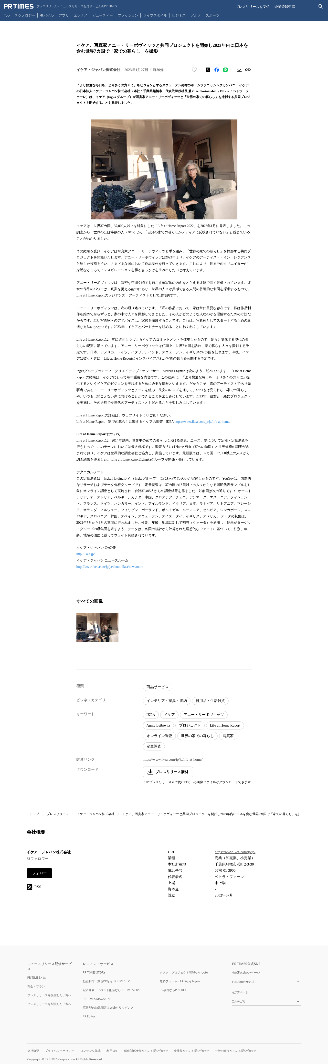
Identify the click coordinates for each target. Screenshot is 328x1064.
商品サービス (158, 687)
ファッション (128, 15)
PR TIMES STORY (94, 972)
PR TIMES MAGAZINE (97, 999)
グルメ (195, 15)
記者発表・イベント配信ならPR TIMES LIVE (111, 990)
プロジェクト (190, 725)
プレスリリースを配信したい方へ (49, 1004)
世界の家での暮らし (197, 736)
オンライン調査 (159, 736)
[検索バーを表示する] (320, 6)
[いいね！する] (194, 70)
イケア (169, 715)
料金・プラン (36, 986)
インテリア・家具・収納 (167, 701)
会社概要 (33, 1051)
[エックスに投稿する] (208, 70)
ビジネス (179, 15)
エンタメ (80, 15)
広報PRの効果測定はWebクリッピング (108, 1007)
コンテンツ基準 (90, 1051)
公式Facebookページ (246, 972)
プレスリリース (58, 814)
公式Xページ (240, 992)
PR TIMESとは (36, 977)
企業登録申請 (285, 6)
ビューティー (102, 15)
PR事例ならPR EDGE (173, 990)
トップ (34, 814)
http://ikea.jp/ (86, 554)
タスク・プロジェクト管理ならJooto (184, 972)
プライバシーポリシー (59, 1051)
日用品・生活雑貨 (210, 701)
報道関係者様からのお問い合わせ (146, 1051)
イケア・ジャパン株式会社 (95, 814)
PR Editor (89, 1016)
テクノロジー (25, 15)
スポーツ (212, 15)
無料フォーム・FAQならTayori (180, 981)
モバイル (47, 15)
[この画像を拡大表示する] (97, 627)
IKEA (151, 715)
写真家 (228, 736)
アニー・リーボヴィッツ (204, 715)
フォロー (39, 873)
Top (7, 15)
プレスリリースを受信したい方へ (49, 995)
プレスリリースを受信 (252, 6)
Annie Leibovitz (158, 725)
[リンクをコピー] (248, 70)
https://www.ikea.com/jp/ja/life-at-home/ (202, 422)
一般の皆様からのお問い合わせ (235, 1051)
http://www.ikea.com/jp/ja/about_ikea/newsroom (110, 567)
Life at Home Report (225, 725)
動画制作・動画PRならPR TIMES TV (106, 981)
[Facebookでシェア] (217, 70)
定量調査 (154, 746)
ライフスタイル (155, 15)
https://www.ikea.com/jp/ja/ (235, 852)
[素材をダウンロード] (239, 70)
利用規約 (112, 1051)
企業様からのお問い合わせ (191, 1051)
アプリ (64, 15)
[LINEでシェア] (225, 70)
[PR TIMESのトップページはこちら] (60, 6)
